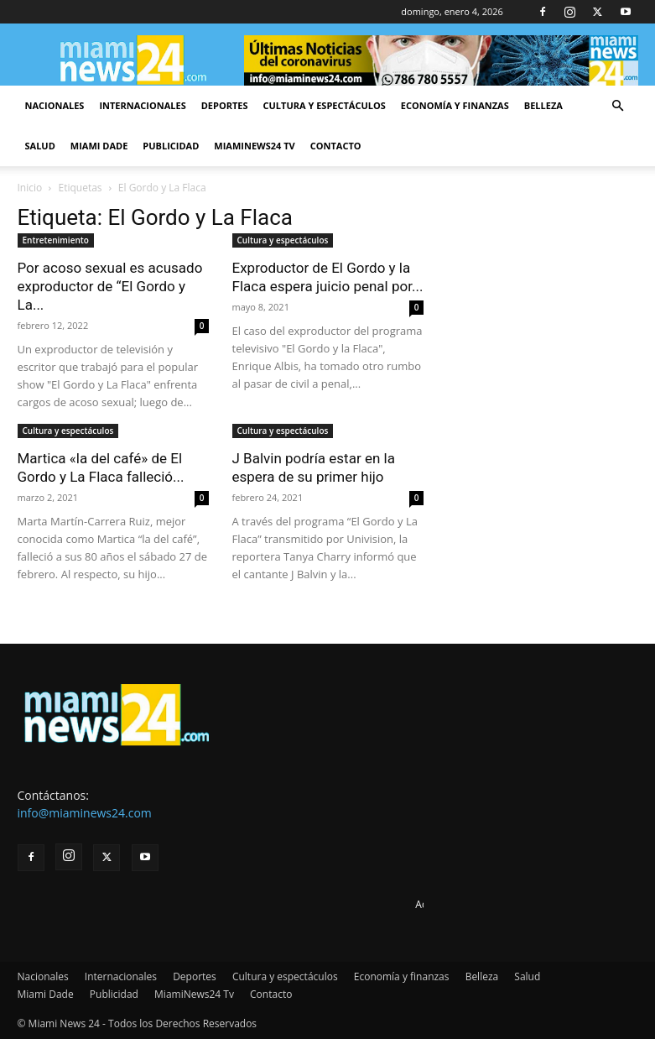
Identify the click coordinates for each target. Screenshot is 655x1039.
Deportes (224, 105)
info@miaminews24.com (85, 813)
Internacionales (142, 105)
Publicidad (171, 145)
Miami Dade (99, 145)
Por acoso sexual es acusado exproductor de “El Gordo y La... (110, 286)
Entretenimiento (56, 240)
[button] (618, 106)
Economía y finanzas (455, 105)
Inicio (30, 187)
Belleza (543, 105)
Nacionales (55, 105)
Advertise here (449, 904)
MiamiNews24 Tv (254, 145)
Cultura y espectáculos (324, 105)
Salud (40, 145)
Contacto (335, 145)
